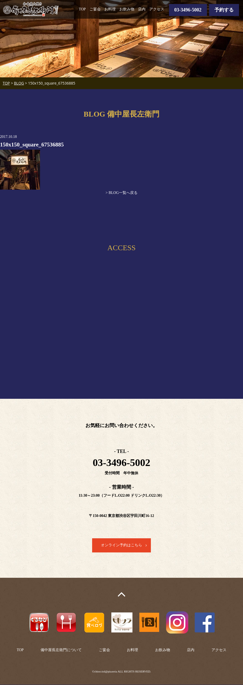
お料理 (110, 9)
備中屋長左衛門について (61, 650)
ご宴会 (95, 9)
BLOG (19, 83)
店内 (142, 9)
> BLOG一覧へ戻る (121, 193)
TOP (82, 9)
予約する (224, 10)
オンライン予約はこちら (121, 545)
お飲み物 (126, 9)
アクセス (156, 9)
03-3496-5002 (188, 10)
